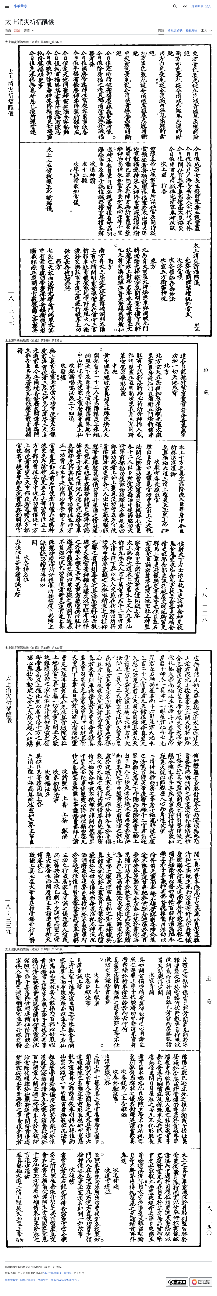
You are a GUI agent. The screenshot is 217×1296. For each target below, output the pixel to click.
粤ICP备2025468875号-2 (65, 1279)
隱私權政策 (11, 1279)
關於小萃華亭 (28, 1279)
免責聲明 (43, 1279)
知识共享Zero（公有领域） (58, 1272)
